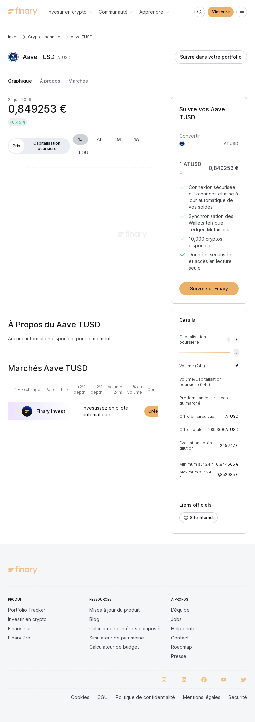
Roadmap (181, 647)
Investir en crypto (27, 619)
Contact (180, 637)
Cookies (80, 697)
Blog (94, 619)
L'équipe (180, 610)
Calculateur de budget (114, 647)
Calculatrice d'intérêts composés (125, 628)
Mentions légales (201, 697)
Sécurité (237, 697)
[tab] (20, 82)
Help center (184, 628)
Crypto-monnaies (45, 36)
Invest (14, 36)
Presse (178, 656)
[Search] (199, 12)
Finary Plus (20, 628)
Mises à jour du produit (114, 610)
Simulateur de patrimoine (116, 637)
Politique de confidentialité (145, 697)
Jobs (176, 619)
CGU (102, 697)
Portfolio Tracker (26, 610)
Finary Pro (19, 637)
